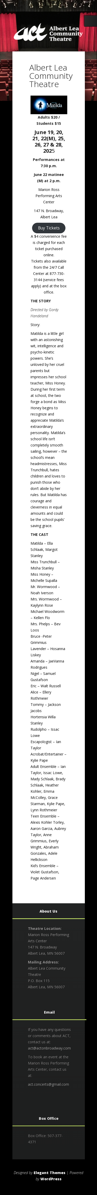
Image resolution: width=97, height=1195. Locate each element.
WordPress (51, 1178)
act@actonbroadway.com (49, 1048)
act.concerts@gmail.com (48, 1084)
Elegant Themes (49, 1172)
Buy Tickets (49, 228)
